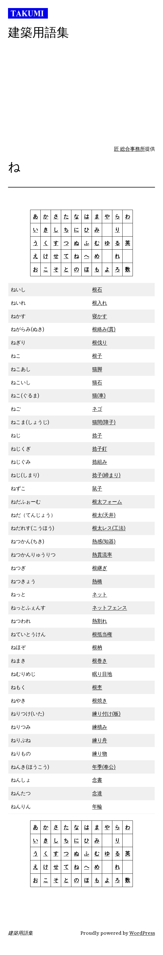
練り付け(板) (106, 713)
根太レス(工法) (108, 528)
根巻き (99, 660)
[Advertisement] (81, 101)
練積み (99, 727)
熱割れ (99, 621)
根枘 (97, 647)
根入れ (99, 303)
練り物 (99, 753)
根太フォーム (107, 502)
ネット (99, 594)
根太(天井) (103, 515)
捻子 (97, 435)
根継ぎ (99, 568)
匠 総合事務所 (129, 148)
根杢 (97, 687)
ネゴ (97, 409)
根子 (97, 356)
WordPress (142, 932)
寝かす (99, 316)
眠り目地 (102, 674)
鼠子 (97, 488)
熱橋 (97, 581)
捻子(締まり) (106, 475)
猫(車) (98, 395)
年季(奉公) (103, 767)
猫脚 (97, 369)
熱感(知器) (103, 541)
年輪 (97, 806)
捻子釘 (99, 449)
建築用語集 (20, 933)
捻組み (99, 462)
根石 (97, 289)
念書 (97, 780)
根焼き (99, 700)
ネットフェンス (109, 608)
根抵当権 (102, 634)
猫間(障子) (103, 422)
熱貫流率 (102, 555)
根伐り (99, 342)
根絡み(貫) (103, 329)
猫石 (97, 382)
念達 (97, 793)
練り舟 (99, 740)
